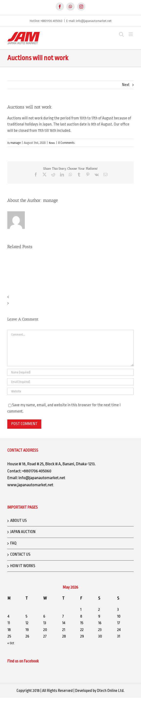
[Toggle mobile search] (121, 34)
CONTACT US (20, 554)
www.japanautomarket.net (30, 484)
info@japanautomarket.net (41, 477)
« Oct (10, 643)
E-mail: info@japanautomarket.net (89, 21)
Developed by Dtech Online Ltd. (99, 691)
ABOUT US (18, 520)
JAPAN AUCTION (22, 532)
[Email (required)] (70, 381)
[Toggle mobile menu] (131, 34)
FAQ (13, 543)
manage (15, 143)
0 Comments (66, 143)
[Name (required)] (70, 372)
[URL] (70, 391)
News (52, 143)
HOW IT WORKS (22, 566)
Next (126, 85)
